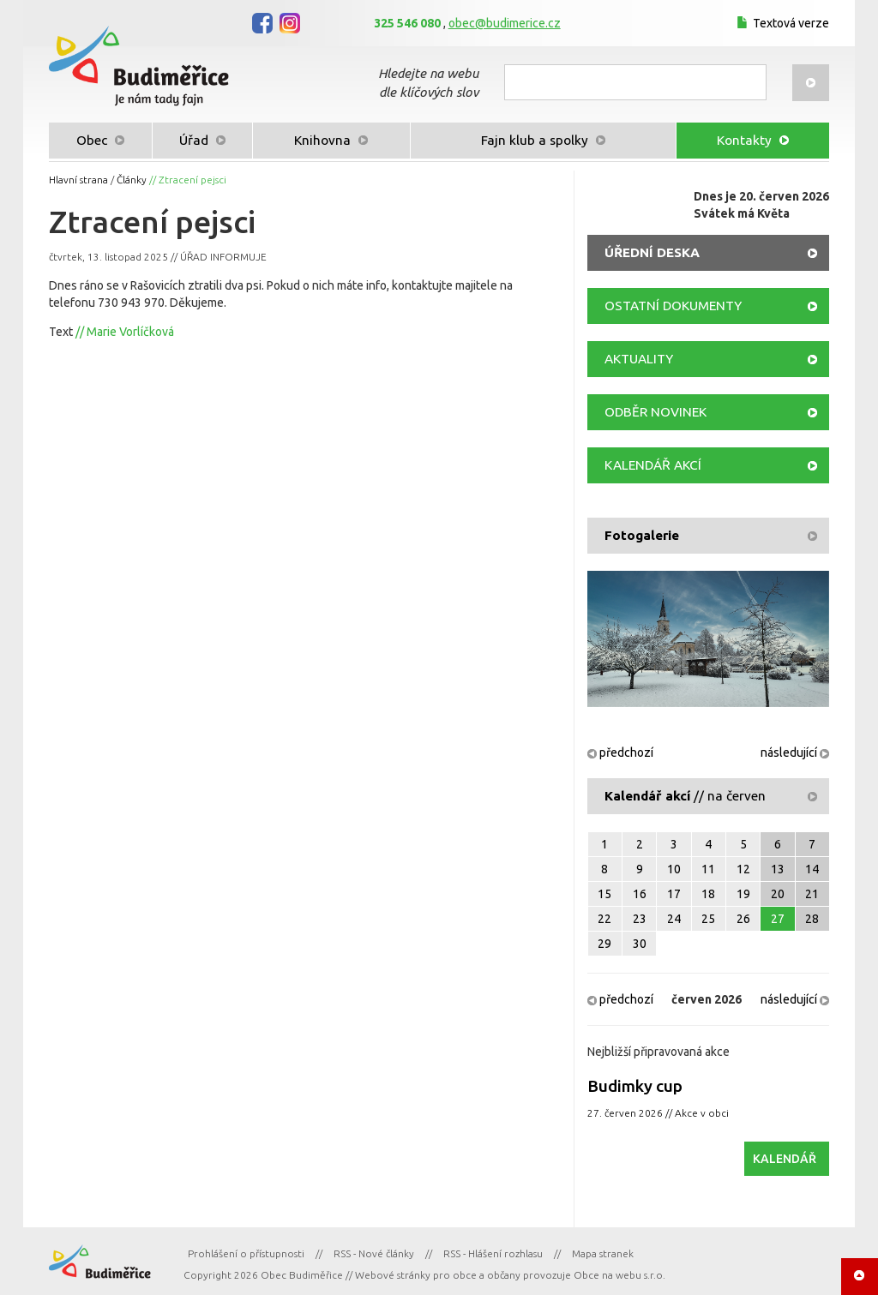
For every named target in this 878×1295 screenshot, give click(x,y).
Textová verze (780, 23)
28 (812, 919)
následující (795, 752)
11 (708, 869)
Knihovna (331, 140)
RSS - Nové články (374, 1253)
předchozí (620, 752)
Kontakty (753, 140)
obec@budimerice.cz (504, 23)
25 (708, 919)
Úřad (202, 140)
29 (604, 943)
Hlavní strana (78, 179)
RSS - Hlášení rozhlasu (493, 1253)
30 (639, 943)
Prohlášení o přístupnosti (246, 1253)
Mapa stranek (603, 1253)
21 (812, 894)
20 (778, 894)
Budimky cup (635, 1085)
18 (708, 894)
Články (132, 179)
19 (743, 894)
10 (674, 869)
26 (743, 919)
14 (812, 869)
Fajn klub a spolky (543, 140)
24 (674, 919)
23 (639, 919)
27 (778, 919)
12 (743, 869)
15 (604, 894)
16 (639, 894)
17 (674, 894)
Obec (100, 140)
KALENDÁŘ (784, 1159)
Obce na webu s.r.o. (619, 1274)
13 (778, 869)
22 (604, 919)
